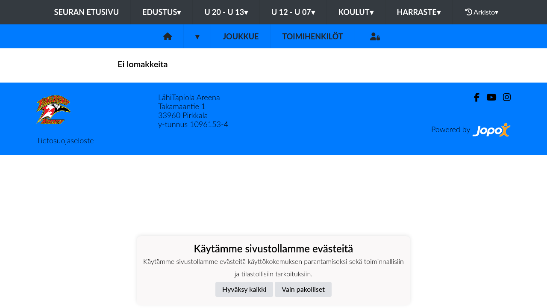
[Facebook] (473, 97)
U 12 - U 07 (293, 12)
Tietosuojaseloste (65, 140)
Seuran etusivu (86, 12)
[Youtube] (487, 97)
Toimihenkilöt (312, 36)
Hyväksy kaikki (244, 289)
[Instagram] (503, 97)
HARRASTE (419, 12)
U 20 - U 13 (226, 12)
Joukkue (241, 36)
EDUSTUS (161, 12)
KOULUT (355, 12)
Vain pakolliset (303, 289)
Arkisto (482, 12)
